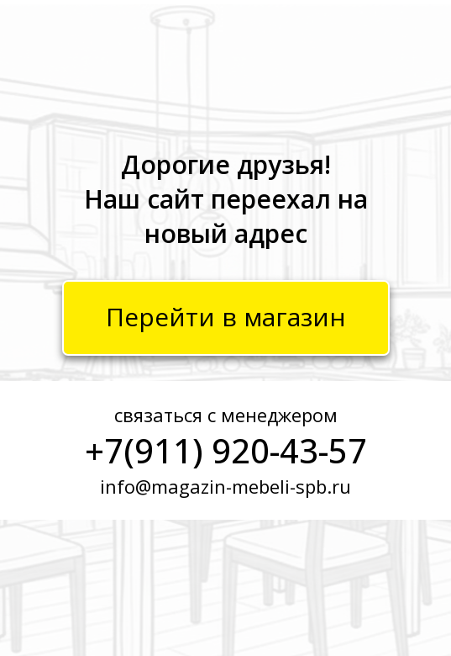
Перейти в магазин (226, 316)
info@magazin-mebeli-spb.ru (225, 486)
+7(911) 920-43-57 (226, 450)
